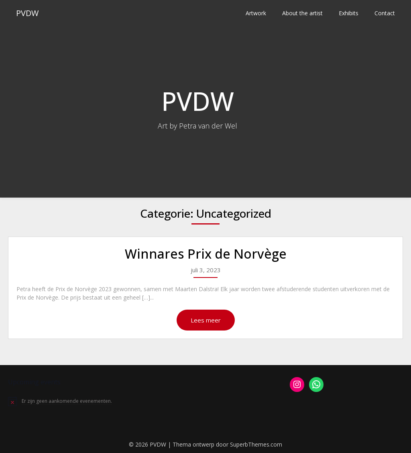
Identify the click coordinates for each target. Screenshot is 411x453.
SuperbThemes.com (256, 444)
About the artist (302, 13)
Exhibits (348, 13)
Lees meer (206, 320)
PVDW (27, 13)
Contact (384, 13)
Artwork (256, 13)
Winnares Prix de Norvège (206, 253)
